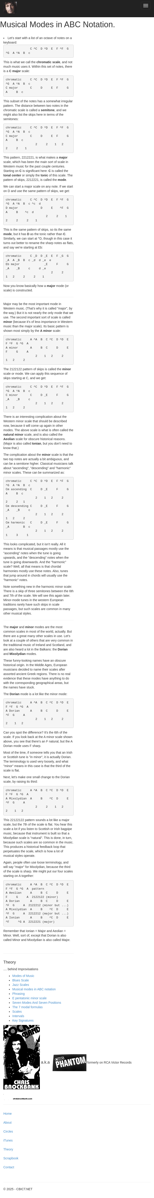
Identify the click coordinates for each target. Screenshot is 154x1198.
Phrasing (18, 993)
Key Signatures (23, 1020)
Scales (17, 1011)
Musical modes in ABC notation (34, 989)
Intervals (18, 1016)
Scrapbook (10, 1158)
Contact (8, 1167)
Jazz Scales (20, 985)
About (7, 1122)
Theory (8, 1149)
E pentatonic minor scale (29, 998)
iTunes (8, 1140)
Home (7, 1113)
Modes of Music (23, 976)
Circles (8, 1131)
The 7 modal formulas (27, 1007)
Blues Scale (20, 980)
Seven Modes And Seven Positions (36, 1002)
